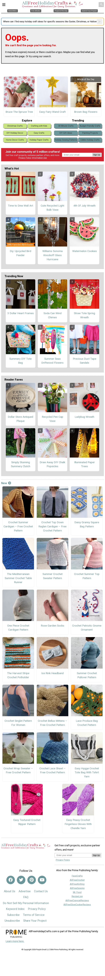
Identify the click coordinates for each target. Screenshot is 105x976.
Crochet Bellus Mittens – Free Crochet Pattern (52, 723)
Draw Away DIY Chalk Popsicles (52, 464)
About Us (9, 891)
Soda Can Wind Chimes (52, 315)
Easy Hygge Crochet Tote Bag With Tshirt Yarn (87, 772)
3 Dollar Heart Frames (20, 313)
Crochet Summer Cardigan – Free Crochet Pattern (18, 526)
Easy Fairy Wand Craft (52, 111)
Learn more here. (15, 941)
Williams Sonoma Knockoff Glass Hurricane (52, 255)
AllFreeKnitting (77, 884)
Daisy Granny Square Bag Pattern (86, 524)
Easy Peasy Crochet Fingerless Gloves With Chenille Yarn (78, 824)
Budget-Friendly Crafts (90, 126)
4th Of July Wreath (84, 205)
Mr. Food (77, 892)
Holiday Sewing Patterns (66, 140)
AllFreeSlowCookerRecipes (77, 904)
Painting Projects (90, 133)
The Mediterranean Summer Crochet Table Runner (18, 578)
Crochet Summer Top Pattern (86, 576)
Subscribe (13, 915)
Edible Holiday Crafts (90, 140)
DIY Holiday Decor (15, 133)
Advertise (25, 891)
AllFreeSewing (77, 888)
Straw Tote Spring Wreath (84, 315)
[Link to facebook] (10, 880)
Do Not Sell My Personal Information (26, 903)
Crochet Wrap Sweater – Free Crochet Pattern (18, 770)
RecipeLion (77, 896)
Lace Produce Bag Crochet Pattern (87, 723)
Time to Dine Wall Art (20, 205)
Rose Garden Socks (52, 625)
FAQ (25, 897)
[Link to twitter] (21, 880)
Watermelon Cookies (84, 251)
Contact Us (41, 891)
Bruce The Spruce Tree (19, 111)
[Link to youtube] (42, 880)
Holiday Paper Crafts (39, 140)
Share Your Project (35, 920)
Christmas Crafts (15, 126)
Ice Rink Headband (52, 673)
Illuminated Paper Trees (84, 464)
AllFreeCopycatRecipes (77, 900)
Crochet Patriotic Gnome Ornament (86, 627)
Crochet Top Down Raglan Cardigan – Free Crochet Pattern (52, 526)
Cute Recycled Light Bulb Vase (52, 207)
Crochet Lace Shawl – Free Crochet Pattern (52, 770)
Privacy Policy (25, 158)
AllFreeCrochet (77, 880)
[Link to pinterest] (31, 880)
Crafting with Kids (39, 126)
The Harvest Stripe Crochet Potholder (18, 675)
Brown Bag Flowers (85, 111)
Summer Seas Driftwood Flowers (52, 360)
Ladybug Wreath (84, 416)
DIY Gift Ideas (66, 133)
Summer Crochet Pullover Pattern (87, 675)
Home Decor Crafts (15, 140)
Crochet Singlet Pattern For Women (18, 723)
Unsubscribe (12, 920)
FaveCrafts (77, 876)
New (6, 483)
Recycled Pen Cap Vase (52, 419)
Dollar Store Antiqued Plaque (20, 419)
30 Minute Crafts (66, 126)
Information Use (39, 158)
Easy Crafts (39, 133)
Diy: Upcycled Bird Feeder (20, 253)
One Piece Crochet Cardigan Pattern (18, 627)
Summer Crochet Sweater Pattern (52, 576)
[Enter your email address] (73, 855)
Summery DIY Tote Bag (20, 360)
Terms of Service (33, 915)
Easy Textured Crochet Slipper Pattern (26, 822)
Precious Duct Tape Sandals (84, 360)
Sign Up (96, 155)
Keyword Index (15, 909)
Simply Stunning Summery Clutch (20, 464)
